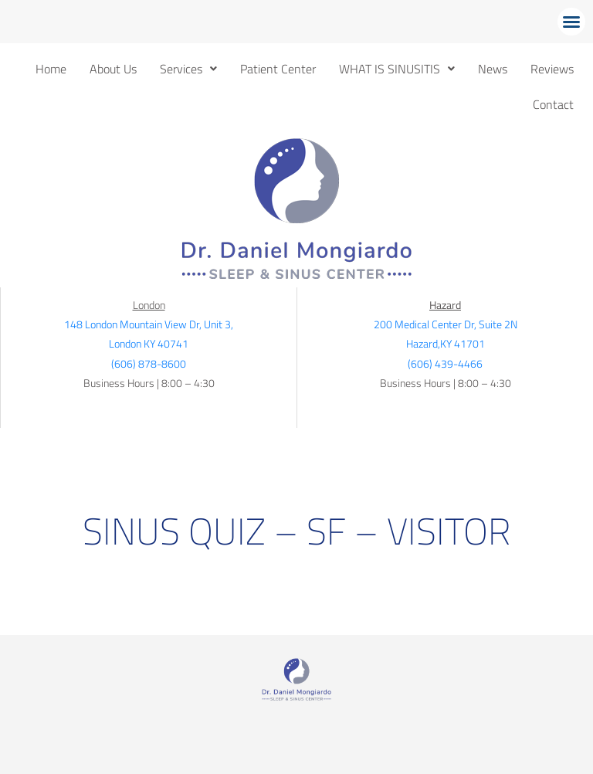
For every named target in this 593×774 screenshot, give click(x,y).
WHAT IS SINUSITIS (397, 68)
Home (51, 68)
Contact (553, 104)
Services (188, 68)
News (492, 68)
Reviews (552, 68)
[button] (571, 22)
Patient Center (278, 68)
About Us (113, 68)
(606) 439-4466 (445, 363)
